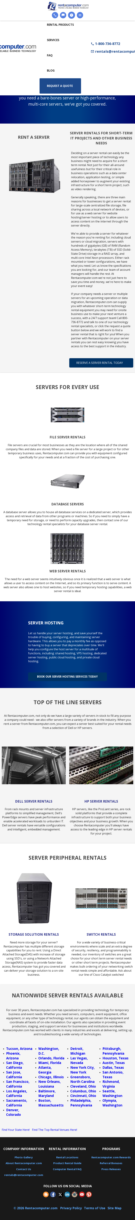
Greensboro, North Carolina (82, 1078)
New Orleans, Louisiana (49, 1082)
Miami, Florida (49, 1061)
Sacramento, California (16, 1101)
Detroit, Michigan (77, 1049)
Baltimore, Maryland (47, 1092)
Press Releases (111, 1167)
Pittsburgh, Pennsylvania (113, 1049)
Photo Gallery (24, 1156)
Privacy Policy (71, 1206)
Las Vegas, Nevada (79, 1059)
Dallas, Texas (113, 1066)
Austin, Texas (113, 1061)
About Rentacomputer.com (24, 1161)
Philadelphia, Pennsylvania (81, 1101)
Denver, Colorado (13, 1110)
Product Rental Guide (67, 1161)
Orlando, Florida (51, 1056)
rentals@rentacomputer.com (23, 1173)
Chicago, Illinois (51, 1075)
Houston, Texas (115, 1056)
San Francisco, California (17, 1082)
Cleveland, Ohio (83, 1085)
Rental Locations (67, 1156)
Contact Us (23, 1167)
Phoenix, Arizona (13, 1054)
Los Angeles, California (16, 1092)
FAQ (50, 55)
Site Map (114, 1206)
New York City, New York (82, 1068)
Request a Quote (60, 86)
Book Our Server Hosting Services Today (67, 676)
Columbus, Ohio (83, 1089)
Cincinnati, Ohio (83, 1094)
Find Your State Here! (16, 1128)
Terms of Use (94, 1206)
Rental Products (60, 25)
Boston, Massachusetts (51, 1101)
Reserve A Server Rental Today (99, 363)
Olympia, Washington (112, 1101)
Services (53, 40)
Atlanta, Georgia (45, 1068)
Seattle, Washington (112, 1092)
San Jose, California (14, 1073)
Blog (51, 70)
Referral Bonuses (111, 1161)
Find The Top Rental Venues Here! (54, 1128)
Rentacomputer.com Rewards (111, 1156)
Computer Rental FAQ (67, 1167)
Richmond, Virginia (111, 1082)
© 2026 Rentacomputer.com (36, 1206)
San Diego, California (15, 1063)
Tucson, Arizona (19, 1047)
